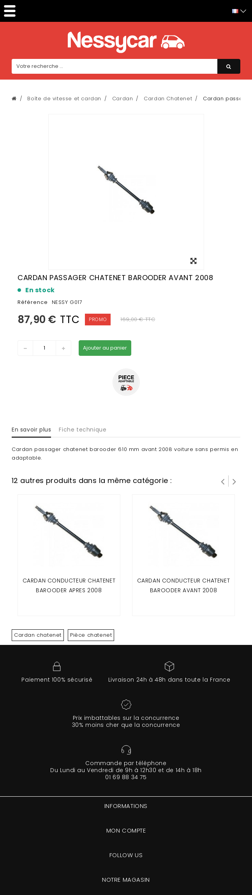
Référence (33, 302)
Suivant (234, 481)
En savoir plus (31, 429)
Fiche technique (82, 429)
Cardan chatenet (38, 635)
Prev (223, 481)
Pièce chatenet (91, 635)
